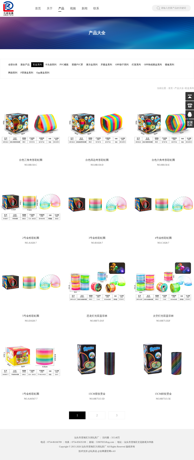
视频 (73, 8)
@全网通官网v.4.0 (106, 451)
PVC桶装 (64, 64)
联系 (96, 8)
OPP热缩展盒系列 (153, 64)
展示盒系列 (91, 64)
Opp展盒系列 (42, 72)
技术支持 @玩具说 (88, 451)
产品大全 (179, 88)
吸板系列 (169, 64)
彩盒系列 (37, 64)
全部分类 (12, 64)
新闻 (84, 8)
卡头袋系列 (50, 64)
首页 (38, 8)
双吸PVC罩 (77, 64)
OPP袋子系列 (122, 64)
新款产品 (25, 64)
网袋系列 (12, 72)
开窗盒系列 (106, 64)
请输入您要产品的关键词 (173, 8)
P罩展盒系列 (27, 72)
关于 (50, 8)
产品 (61, 8)
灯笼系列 (136, 64)
